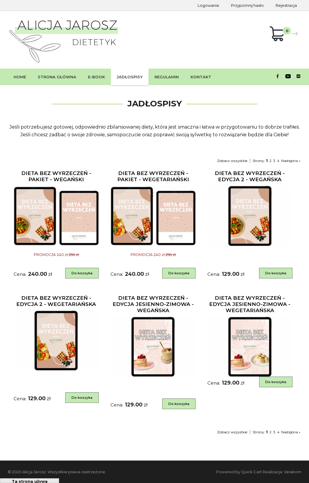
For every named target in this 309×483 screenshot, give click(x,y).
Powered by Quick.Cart (239, 471)
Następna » (290, 160)
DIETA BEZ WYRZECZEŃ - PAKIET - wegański (56, 176)
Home (20, 76)
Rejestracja (286, 5)
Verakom (292, 471)
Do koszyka (81, 273)
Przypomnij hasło (247, 5)
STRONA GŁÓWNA (57, 76)
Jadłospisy (130, 76)
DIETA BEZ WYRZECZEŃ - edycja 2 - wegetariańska (56, 301)
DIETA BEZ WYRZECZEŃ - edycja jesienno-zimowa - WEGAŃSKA (153, 304)
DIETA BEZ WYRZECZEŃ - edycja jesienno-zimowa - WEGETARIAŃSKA (249, 304)
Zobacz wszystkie (232, 160)
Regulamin (166, 76)
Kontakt (201, 76)
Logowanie (208, 5)
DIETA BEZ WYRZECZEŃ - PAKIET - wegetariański (153, 176)
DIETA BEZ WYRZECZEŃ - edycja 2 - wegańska (250, 176)
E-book (96, 76)
